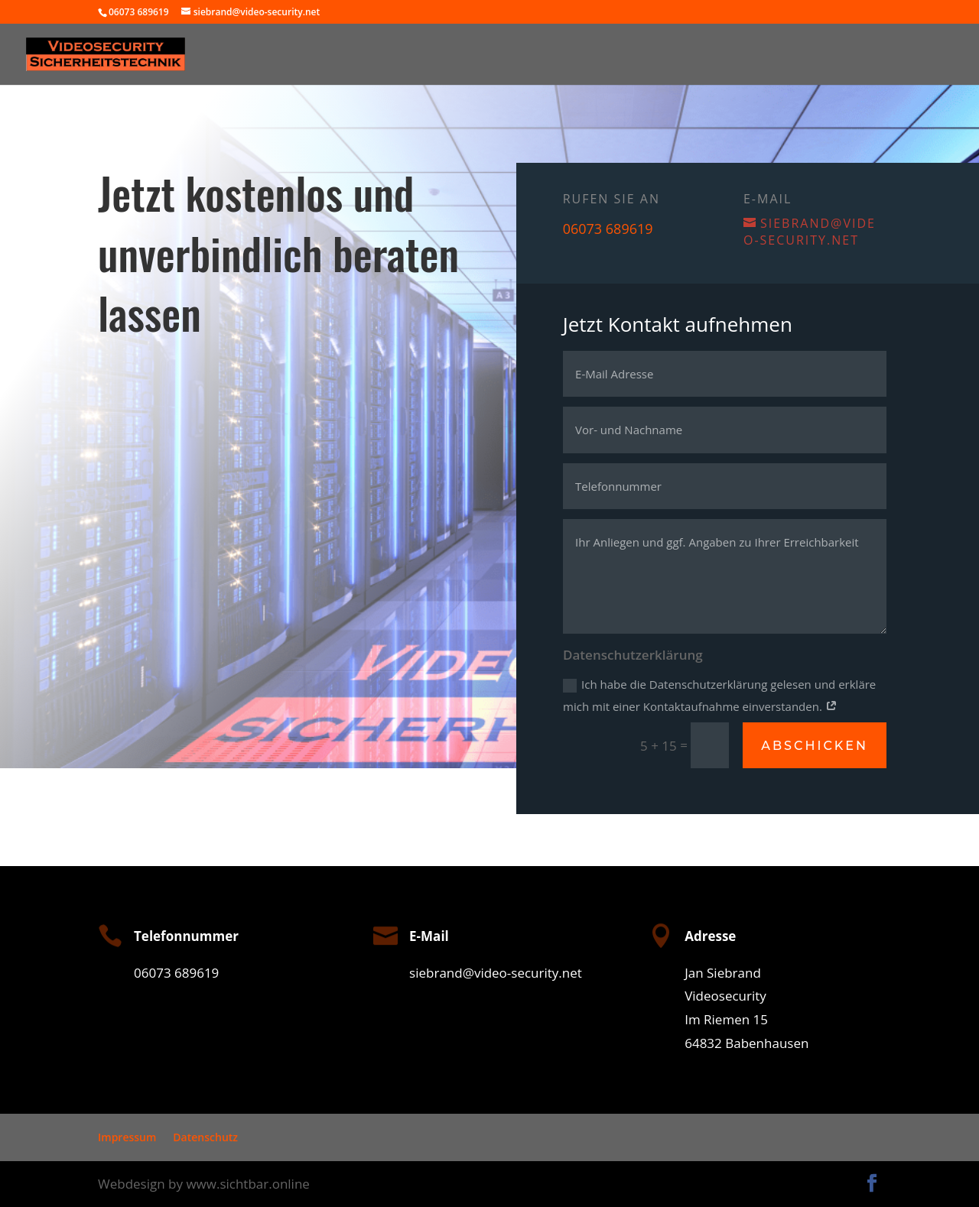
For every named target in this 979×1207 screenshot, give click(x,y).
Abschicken (815, 745)
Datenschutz (205, 1137)
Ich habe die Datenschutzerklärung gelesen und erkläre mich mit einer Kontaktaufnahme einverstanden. (721, 695)
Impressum (127, 1137)
